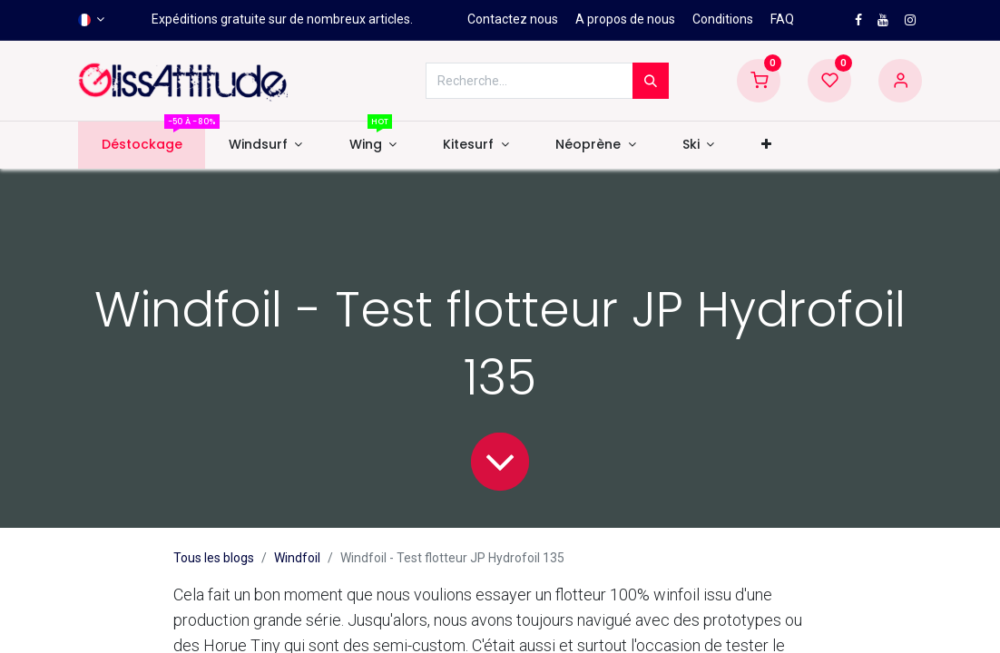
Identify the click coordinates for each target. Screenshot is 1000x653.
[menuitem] (141, 145)
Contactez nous (512, 19)
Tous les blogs (213, 558)
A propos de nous (625, 19)
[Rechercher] (650, 81)
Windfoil (297, 558)
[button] (766, 145)
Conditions (722, 19)
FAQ (782, 19)
